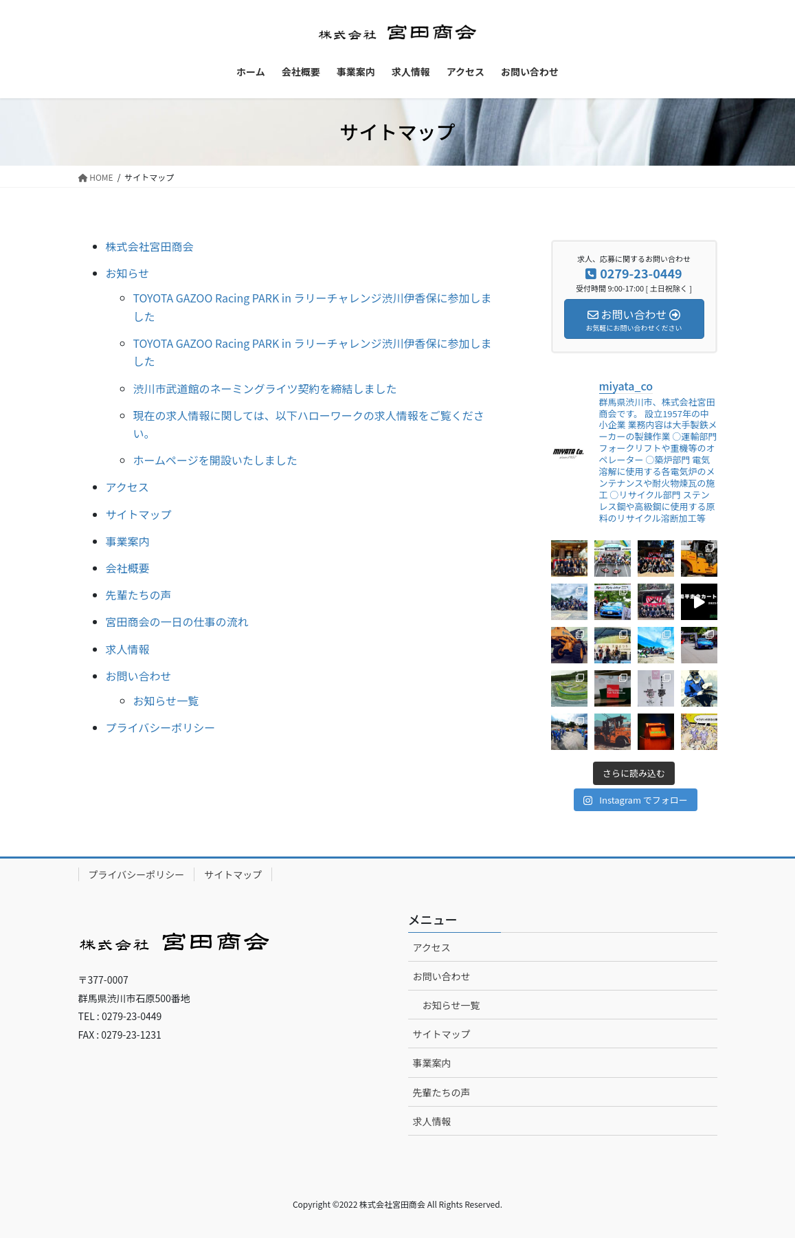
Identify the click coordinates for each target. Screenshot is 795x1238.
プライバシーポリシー (161, 727)
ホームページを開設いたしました (215, 460)
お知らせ (128, 273)
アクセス (127, 486)
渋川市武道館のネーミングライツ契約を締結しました (265, 388)
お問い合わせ (139, 675)
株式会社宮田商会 (150, 246)
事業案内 (128, 541)
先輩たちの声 (139, 594)
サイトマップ (139, 514)
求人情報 (128, 649)
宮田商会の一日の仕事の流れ (177, 621)
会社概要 (128, 568)
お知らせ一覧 (166, 700)
